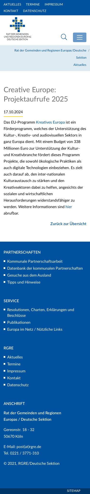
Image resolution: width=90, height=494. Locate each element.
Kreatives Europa (50, 122)
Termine (33, 4)
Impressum (54, 4)
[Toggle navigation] (79, 37)
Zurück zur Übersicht (68, 224)
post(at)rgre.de (29, 447)
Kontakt (11, 11)
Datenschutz (34, 11)
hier (69, 207)
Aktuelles (12, 4)
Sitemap (73, 491)
